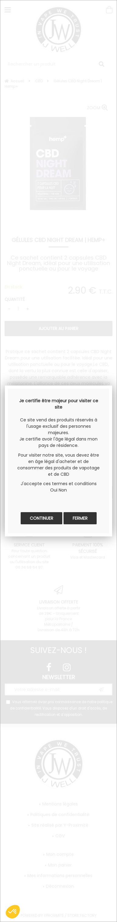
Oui (53, 490)
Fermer (80, 518)
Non (63, 490)
